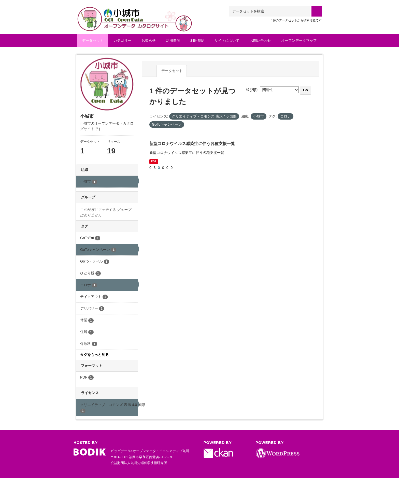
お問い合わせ (260, 40)
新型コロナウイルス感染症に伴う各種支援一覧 (192, 143)
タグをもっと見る (94, 355)
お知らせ (148, 40)
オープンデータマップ (299, 40)
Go (305, 90)
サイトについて (227, 40)
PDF (153, 161)
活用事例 (173, 40)
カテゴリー (122, 40)
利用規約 (197, 40)
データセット (92, 40)
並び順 (251, 90)
